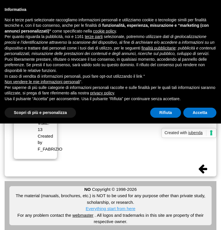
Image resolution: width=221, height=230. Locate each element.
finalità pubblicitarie (158, 48)
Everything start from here (111, 208)
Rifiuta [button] (165, 112)
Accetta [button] (200, 112)
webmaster (82, 215)
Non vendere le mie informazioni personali (42, 81)
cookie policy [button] (104, 31)
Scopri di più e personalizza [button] (40, 112)
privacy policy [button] (102, 93)
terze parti (94, 36)
